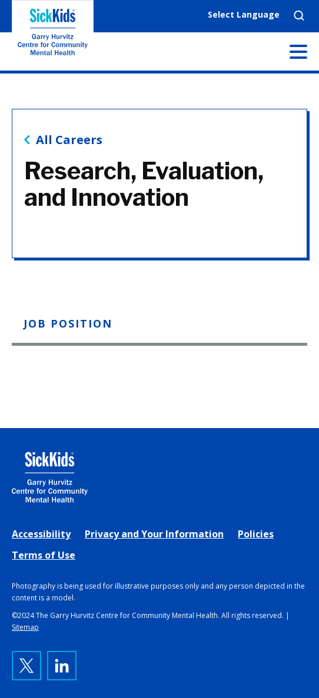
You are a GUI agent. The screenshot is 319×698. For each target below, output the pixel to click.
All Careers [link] (69, 140)
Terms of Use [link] (43, 555)
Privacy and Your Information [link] (154, 533)
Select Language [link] (244, 14)
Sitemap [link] (25, 627)
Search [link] (299, 15)
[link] (159, 477)
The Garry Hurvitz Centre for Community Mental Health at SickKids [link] (53, 35)
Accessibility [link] (41, 533)
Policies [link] (256, 533)
